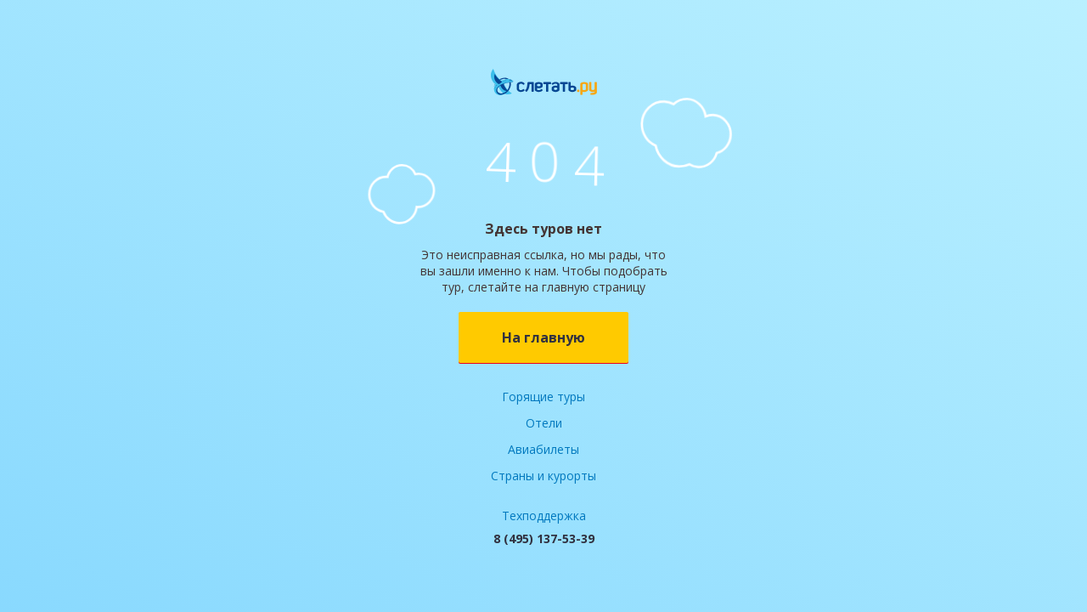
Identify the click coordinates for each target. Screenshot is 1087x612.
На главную (543, 337)
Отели (544, 423)
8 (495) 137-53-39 (543, 538)
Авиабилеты (543, 449)
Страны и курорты (543, 476)
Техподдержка (544, 515)
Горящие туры (543, 396)
